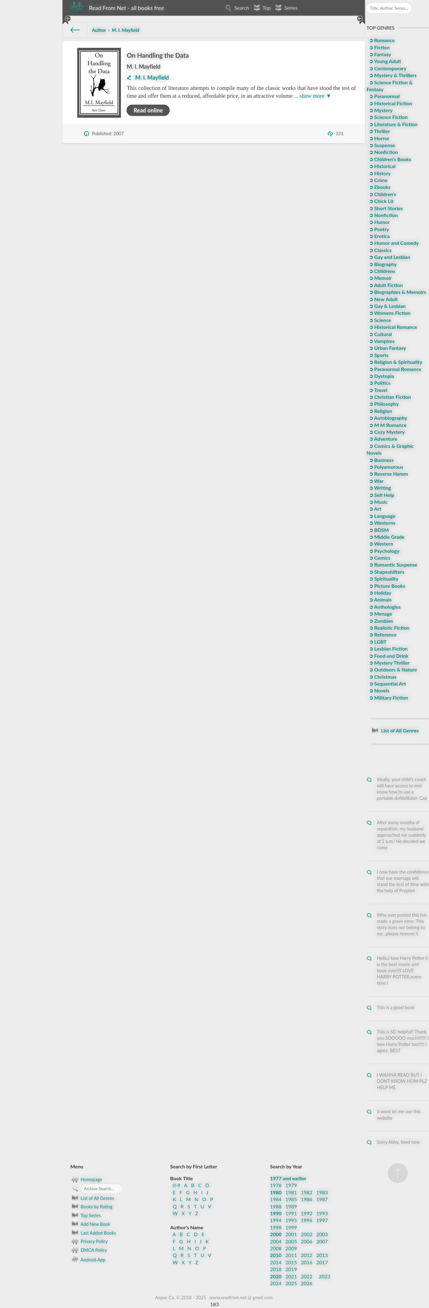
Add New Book (90, 1224)
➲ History (379, 173)
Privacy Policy (89, 1241)
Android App (87, 1259)
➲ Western (380, 544)
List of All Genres (92, 1198)
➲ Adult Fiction (385, 285)
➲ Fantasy (379, 54)
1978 (276, 1185)
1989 (291, 1206)
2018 (276, 1269)
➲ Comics (379, 558)
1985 (291, 1199)
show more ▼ (316, 96)
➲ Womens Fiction (389, 313)
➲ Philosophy (383, 404)
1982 (306, 1192)
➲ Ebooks (379, 187)
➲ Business (381, 460)
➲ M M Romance (387, 425)
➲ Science (379, 320)
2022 (306, 1276)
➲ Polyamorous (385, 467)
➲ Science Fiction (388, 117)
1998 (276, 1227)
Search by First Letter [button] (193, 1166)
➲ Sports (378, 355)
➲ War (376, 481)
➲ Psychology (383, 551)
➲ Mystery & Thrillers (392, 75)
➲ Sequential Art (387, 683)
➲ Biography (382, 264)
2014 (276, 1262)
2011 (291, 1255)
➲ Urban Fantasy (387, 348)
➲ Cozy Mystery (386, 432)
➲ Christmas (382, 677)
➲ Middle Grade (386, 537)
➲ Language (382, 516)
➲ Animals (380, 599)
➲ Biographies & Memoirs (397, 292)
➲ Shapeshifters (386, 572)
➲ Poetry (378, 229)
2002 (306, 1234)
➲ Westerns (382, 523)
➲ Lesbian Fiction (388, 649)
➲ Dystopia (381, 376)
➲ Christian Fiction (389, 397)
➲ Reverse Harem (388, 474)
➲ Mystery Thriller (389, 663)
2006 (306, 1241)
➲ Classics (380, 250)
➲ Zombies (380, 621)
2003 (322, 1234)
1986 (306, 1199)
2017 (322, 1262)
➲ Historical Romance (392, 327)
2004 (276, 1241)
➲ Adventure (382, 439)
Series (285, 7)
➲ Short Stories (385, 208)
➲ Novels (379, 690)
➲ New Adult (383, 299)
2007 (322, 1241)
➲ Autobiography (387, 418)
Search (236, 7)
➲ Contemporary (387, 68)
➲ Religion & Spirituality (395, 362)
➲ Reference (382, 634)
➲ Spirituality (383, 579)
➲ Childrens (381, 271)
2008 (276, 1248)
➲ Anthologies (384, 607)
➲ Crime (377, 180)
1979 (291, 1185)
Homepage (86, 1179)
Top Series (85, 1215)
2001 (291, 1234)
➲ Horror (378, 138)
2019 (291, 1269)
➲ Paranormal (384, 96)
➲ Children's (382, 194)
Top (261, 7)
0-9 (177, 1185)
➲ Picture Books (386, 586)
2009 (291, 1248)
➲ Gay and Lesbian (389, 257)
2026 (306, 1283)
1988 (276, 1206)
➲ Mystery (380, 110)
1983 (322, 1192)
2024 (276, 1283)
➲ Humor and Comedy (393, 243)
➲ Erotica (379, 236)
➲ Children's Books (389, 159)
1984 (276, 1199)
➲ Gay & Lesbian (387, 306)
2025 (291, 1283)
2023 (324, 1276)
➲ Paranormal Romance (395, 369)
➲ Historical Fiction (390, 103)
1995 (291, 1220)
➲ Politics (379, 383)
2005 (291, 1241)
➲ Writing (379, 488)
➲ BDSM (378, 530)
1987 (322, 1199)
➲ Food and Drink (388, 656)
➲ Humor (379, 222)
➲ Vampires (381, 341)
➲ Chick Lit (381, 201)
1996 (306, 1220)
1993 (322, 1213)
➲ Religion (380, 411)
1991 (291, 1213)
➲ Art (374, 509)
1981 (291, 1192)
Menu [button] (76, 1166)
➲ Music (378, 502)
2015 (291, 1262)
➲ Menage (380, 614)
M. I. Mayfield (143, 66)
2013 (322, 1255)
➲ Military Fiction (388, 698)
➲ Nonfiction (383, 152)
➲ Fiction (379, 47)
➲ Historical (382, 166)
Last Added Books (93, 1232)
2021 (291, 1276)
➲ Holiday (380, 593)
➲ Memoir (380, 278)
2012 (306, 1255)
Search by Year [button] (286, 1166)
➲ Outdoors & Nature (392, 669)
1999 (291, 1227)
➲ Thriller (379, 131)
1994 (276, 1220)
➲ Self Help (381, 495)
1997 (322, 1220)
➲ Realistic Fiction (389, 628)
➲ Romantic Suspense (392, 564)
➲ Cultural (380, 334)
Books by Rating (91, 1206)
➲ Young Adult (384, 61)
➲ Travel (377, 390)
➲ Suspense (381, 145)
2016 (306, 1262)
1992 (306, 1213)
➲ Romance (381, 40)
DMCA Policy (88, 1249)
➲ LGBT (377, 642)
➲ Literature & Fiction (392, 124)
